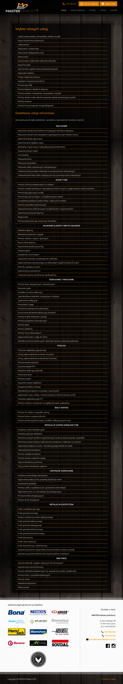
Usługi (63, 10)
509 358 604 (69, 3)
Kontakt (113, 10)
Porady (92, 10)
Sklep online (108, 3)
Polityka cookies (109, 679)
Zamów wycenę (89, 3)
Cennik (103, 10)
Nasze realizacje (78, 10)
